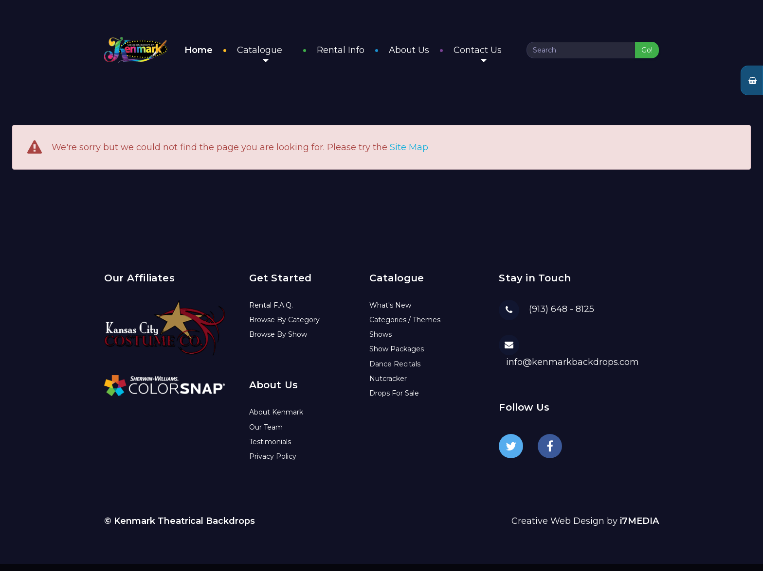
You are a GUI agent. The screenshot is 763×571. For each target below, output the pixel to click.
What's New (390, 312)
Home (219, 54)
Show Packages (396, 356)
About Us (419, 54)
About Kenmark (276, 419)
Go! (647, 54)
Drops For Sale (394, 400)
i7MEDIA (639, 528)
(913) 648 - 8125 (561, 316)
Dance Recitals (394, 370)
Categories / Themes (404, 326)
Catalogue (280, 57)
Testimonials (270, 448)
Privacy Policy (272, 463)
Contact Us (488, 57)
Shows (380, 341)
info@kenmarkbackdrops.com (572, 368)
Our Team (266, 434)
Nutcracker (388, 385)
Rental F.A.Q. (271, 312)
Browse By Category (284, 326)
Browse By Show (278, 341)
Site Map (409, 154)
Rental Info (351, 54)
